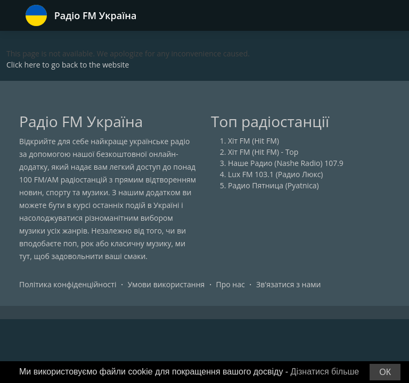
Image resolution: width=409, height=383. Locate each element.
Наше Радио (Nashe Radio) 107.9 (285, 163)
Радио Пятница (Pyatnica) (273, 185)
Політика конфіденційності (67, 284)
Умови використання (166, 284)
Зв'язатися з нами (288, 284)
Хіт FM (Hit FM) (253, 141)
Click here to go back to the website (67, 65)
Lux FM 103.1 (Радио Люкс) (275, 174)
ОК (385, 372)
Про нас (230, 284)
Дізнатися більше (325, 371)
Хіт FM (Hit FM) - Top (263, 152)
